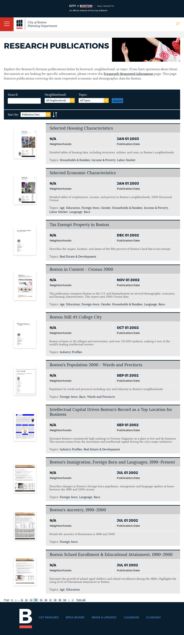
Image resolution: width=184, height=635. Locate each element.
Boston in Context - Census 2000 (81, 269)
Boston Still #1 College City (76, 317)
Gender (106, 208)
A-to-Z (55, 115)
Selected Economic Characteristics (83, 173)
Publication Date (31, 115)
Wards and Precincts (101, 396)
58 (55, 600)
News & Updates (104, 617)
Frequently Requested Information (128, 73)
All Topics (85, 100)
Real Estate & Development (78, 256)
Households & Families (75, 160)
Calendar (131, 617)
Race (87, 212)
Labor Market (126, 160)
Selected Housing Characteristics (81, 128)
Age (62, 208)
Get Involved (49, 617)
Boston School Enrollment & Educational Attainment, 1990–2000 (111, 555)
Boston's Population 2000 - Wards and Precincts (96, 365)
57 (50, 600)
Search (13, 94)
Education (73, 208)
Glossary (153, 617)
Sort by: (13, 114)
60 (64, 600)
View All (81, 600)
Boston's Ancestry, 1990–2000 (78, 510)
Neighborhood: (55, 94)
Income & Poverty (103, 160)
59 (59, 600)
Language (75, 212)
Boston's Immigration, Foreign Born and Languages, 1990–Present (112, 462)
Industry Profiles (71, 352)
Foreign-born (90, 208)
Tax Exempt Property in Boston (79, 225)
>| (73, 600)
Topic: (83, 94)
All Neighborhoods (56, 100)
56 (45, 600)
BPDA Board (75, 617)
